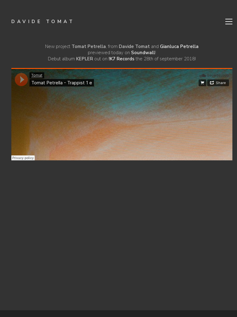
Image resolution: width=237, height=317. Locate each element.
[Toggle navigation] (228, 21)
